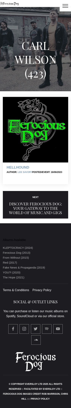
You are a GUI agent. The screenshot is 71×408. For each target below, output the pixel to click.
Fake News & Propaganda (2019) (24, 267)
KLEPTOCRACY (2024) (18, 247)
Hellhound (18, 167)
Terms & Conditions (16, 290)
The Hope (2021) (13, 277)
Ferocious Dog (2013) (16, 252)
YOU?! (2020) (11, 272)
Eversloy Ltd (51, 389)
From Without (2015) (16, 257)
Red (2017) (10, 262)
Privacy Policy (42, 290)
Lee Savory (25, 172)
